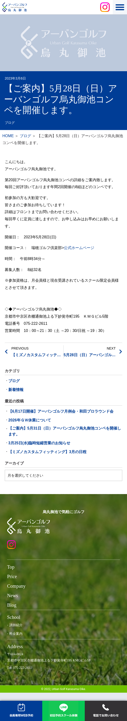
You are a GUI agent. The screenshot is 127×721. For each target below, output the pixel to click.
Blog (11, 605)
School (13, 617)
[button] (120, 7)
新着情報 (16, 390)
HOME (8, 136)
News (12, 595)
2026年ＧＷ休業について (29, 420)
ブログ (10, 123)
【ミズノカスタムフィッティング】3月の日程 (47, 452)
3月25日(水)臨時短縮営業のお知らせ (39, 443)
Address (15, 646)
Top (10, 567)
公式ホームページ (79, 248)
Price (12, 576)
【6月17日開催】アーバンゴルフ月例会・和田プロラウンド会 (60, 411)
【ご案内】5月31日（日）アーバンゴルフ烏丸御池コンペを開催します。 (64, 431)
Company (16, 586)
